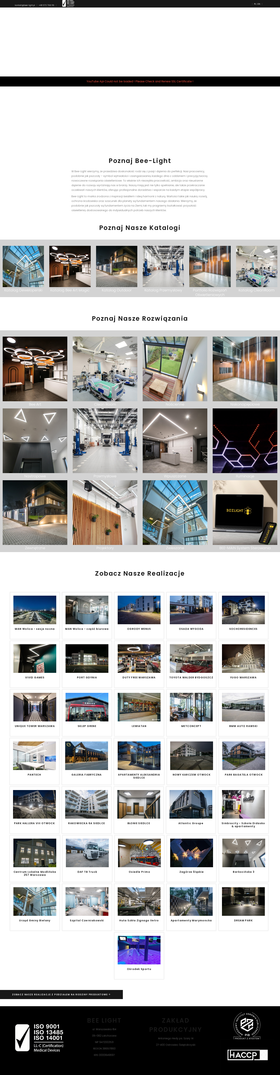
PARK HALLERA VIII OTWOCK (34, 823)
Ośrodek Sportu (139, 969)
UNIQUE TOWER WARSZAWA (35, 726)
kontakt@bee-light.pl (25, 5)
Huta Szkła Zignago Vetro (139, 920)
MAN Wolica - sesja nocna (35, 629)
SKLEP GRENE (87, 726)
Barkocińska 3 (243, 872)
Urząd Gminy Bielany (35, 920)
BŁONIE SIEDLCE (139, 823)
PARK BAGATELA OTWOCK (244, 774)
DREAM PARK (243, 920)
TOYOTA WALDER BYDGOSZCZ (191, 677)
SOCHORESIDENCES (243, 629)
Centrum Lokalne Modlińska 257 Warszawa (35, 873)
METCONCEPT (191, 726)
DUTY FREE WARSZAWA (139, 677)
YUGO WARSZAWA (243, 677)
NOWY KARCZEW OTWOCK (192, 774)
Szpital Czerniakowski (87, 920)
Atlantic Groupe (190, 823)
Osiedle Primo (139, 872)
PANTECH (34, 774)
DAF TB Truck (87, 872)
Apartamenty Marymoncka (191, 920)
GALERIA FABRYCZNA (86, 774)
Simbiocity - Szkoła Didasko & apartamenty (243, 825)
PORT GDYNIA (87, 677)
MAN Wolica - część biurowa (87, 629)
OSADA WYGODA (191, 629)
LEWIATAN (139, 726)
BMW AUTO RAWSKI (243, 726)
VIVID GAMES (34, 677)
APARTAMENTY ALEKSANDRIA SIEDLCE (139, 776)
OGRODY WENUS (139, 629)
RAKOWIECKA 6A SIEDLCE (86, 823)
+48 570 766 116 (46, 5)
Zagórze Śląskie (191, 872)
